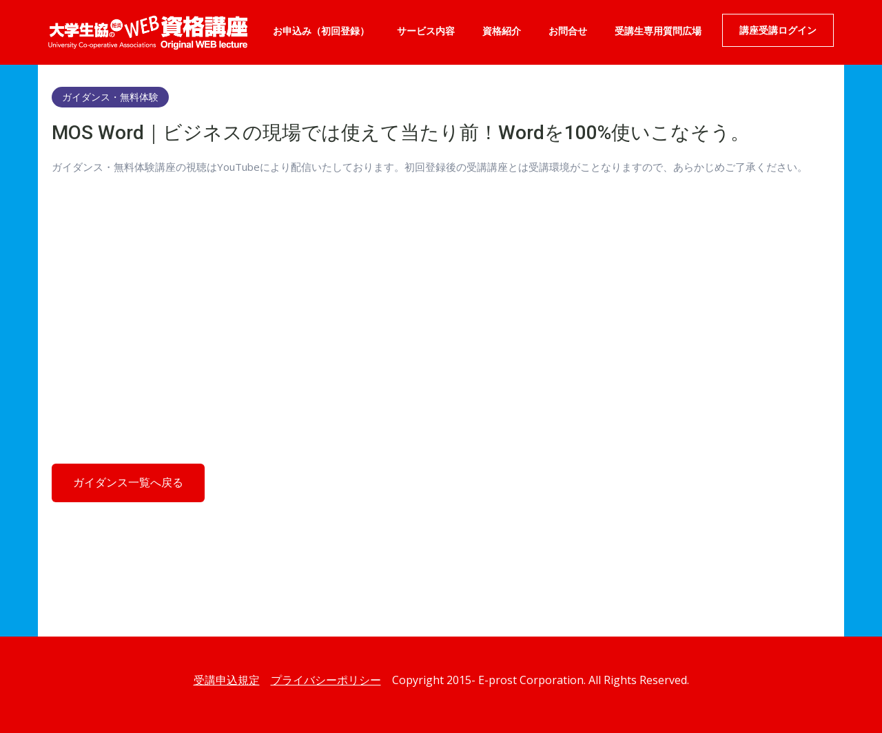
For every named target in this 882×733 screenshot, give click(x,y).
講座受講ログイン (778, 30)
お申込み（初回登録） (321, 31)
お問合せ (567, 31)
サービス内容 (426, 31)
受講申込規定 (227, 680)
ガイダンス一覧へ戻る (128, 482)
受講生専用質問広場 (658, 31)
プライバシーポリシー (326, 680)
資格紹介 (501, 31)
